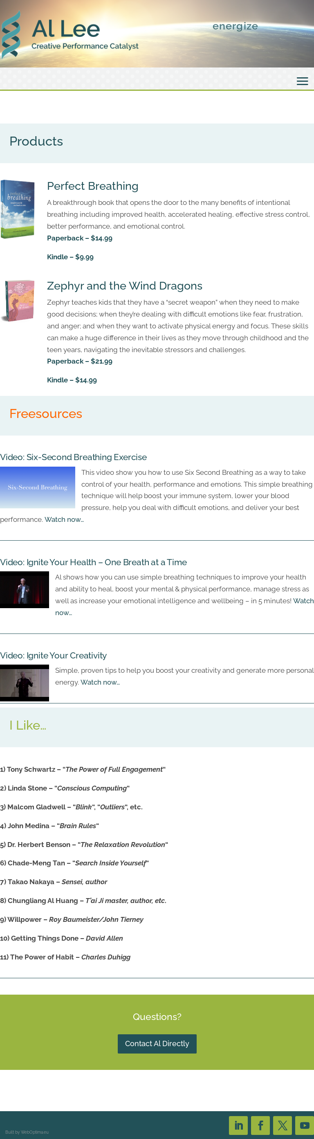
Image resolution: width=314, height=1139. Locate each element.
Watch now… (64, 519)
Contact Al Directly (157, 1043)
